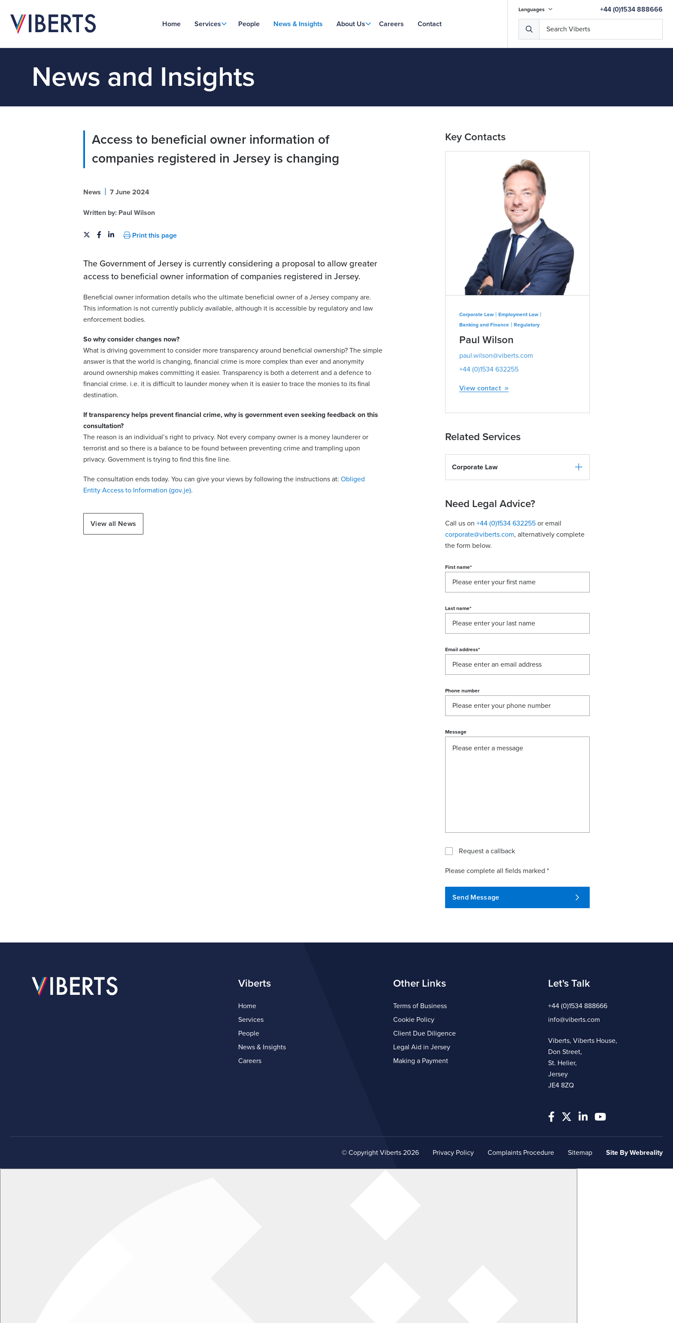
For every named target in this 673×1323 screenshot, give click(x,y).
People (249, 24)
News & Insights (298, 24)
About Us (350, 24)
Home (171, 24)
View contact (484, 445)
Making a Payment (420, 1061)
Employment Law (518, 371)
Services (207, 24)
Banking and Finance (484, 381)
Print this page (150, 292)
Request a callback (487, 908)
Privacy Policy (453, 1152)
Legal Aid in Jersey (421, 1047)
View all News (113, 580)
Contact (430, 24)
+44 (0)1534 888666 (631, 9)
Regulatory (527, 381)
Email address (462, 706)
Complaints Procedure (521, 1152)
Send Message (515, 954)
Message (456, 788)
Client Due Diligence (424, 1033)
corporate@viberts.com (479, 591)
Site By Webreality (634, 1152)
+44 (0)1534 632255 (488, 426)
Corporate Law (476, 371)
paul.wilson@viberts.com (496, 412)
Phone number (462, 747)
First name (458, 624)
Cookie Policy (413, 1019)
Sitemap (580, 1152)
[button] (517, 523)
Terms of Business (420, 1006)
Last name (458, 665)
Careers (391, 24)
